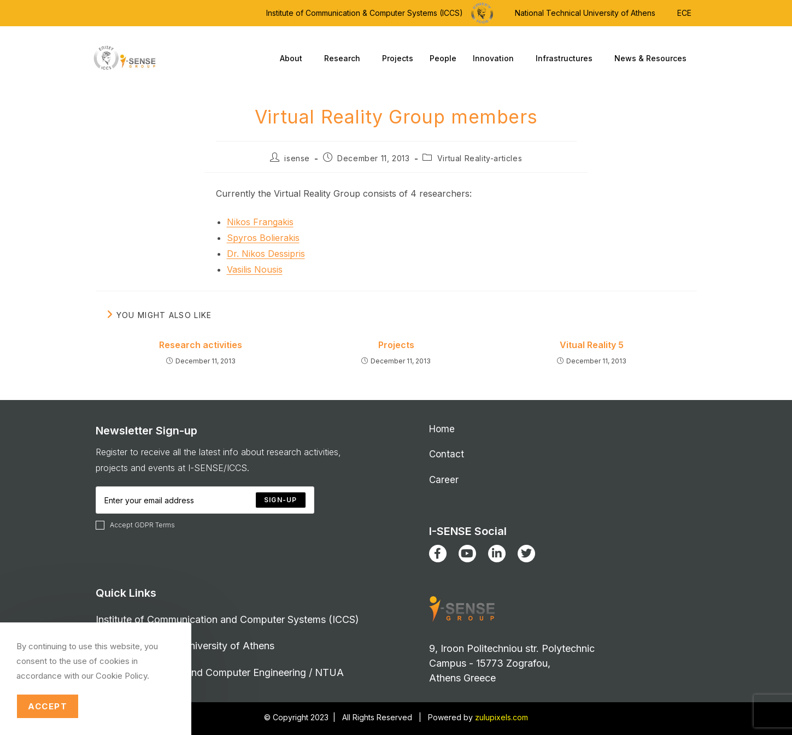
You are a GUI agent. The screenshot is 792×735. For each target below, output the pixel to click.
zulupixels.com (501, 717)
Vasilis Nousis (255, 269)
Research (345, 58)
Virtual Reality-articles (479, 158)
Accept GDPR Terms (135, 525)
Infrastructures (567, 58)
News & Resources (653, 58)
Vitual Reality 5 (592, 344)
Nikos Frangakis (260, 221)
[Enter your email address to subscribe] (205, 500)
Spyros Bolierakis (263, 237)
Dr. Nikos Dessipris (266, 253)
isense (297, 158)
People (443, 58)
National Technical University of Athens (585, 12)
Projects (397, 58)
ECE (684, 12)
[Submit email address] (280, 500)
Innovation (496, 58)
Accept (47, 706)
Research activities (200, 344)
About (294, 58)
